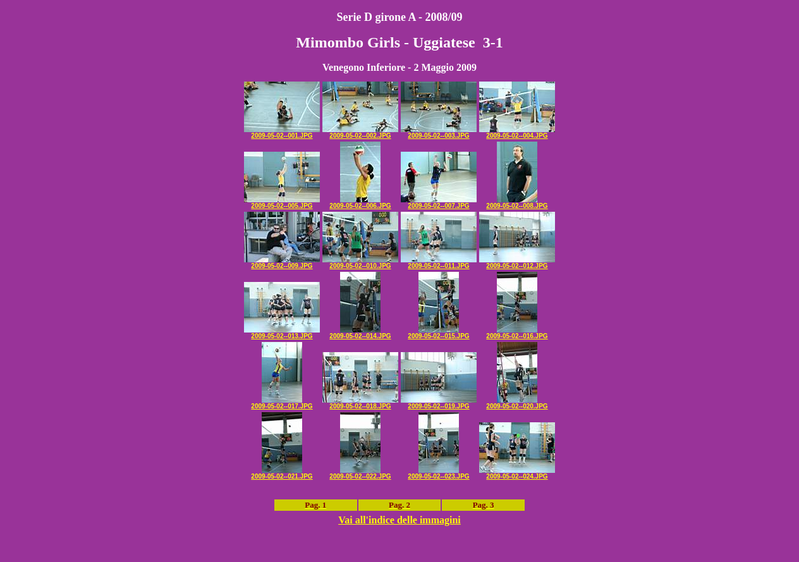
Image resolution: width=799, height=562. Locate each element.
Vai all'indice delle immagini (399, 520)
